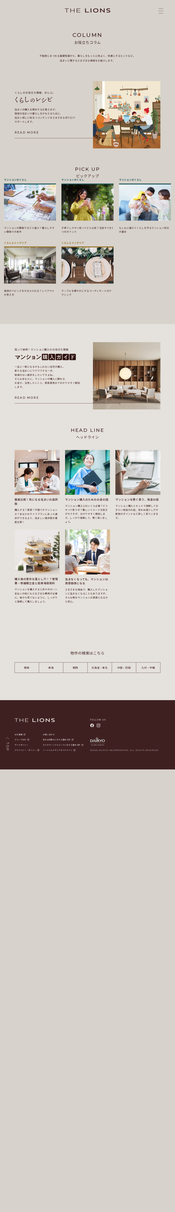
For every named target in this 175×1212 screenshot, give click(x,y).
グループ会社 (20, 731)
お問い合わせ (49, 726)
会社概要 (18, 726)
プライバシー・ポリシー (25, 741)
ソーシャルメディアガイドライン (57, 741)
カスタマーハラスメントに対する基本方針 (61, 736)
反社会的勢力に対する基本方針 (57, 731)
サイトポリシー (21, 736)
